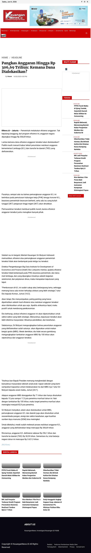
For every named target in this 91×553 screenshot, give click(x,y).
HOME (5, 57)
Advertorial (78, 139)
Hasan (9, 76)
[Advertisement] (32, 174)
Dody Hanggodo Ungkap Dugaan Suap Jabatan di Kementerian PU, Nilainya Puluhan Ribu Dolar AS (52, 504)
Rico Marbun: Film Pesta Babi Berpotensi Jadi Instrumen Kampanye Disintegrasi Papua (31, 504)
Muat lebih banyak (76, 166)
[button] (86, 33)
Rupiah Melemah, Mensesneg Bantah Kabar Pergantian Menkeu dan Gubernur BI (31, 475)
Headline (16, 57)
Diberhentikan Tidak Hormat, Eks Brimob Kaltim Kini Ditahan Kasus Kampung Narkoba (51, 475)
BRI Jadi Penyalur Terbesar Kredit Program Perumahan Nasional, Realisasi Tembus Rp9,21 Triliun (11, 504)
